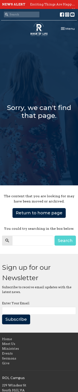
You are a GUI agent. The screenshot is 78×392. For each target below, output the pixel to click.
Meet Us (8, 344)
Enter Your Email (16, 303)
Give (6, 363)
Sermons (9, 358)
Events (7, 353)
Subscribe (16, 319)
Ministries (10, 349)
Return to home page (39, 212)
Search (65, 240)
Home (7, 339)
